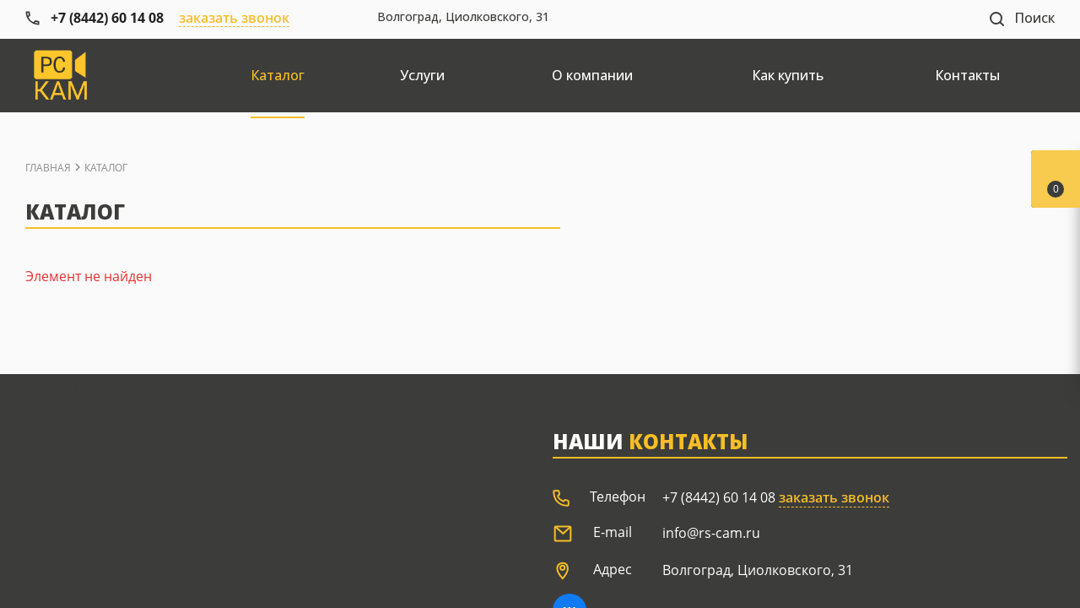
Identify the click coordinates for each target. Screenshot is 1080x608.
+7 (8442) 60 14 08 (718, 497)
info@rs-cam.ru (711, 533)
